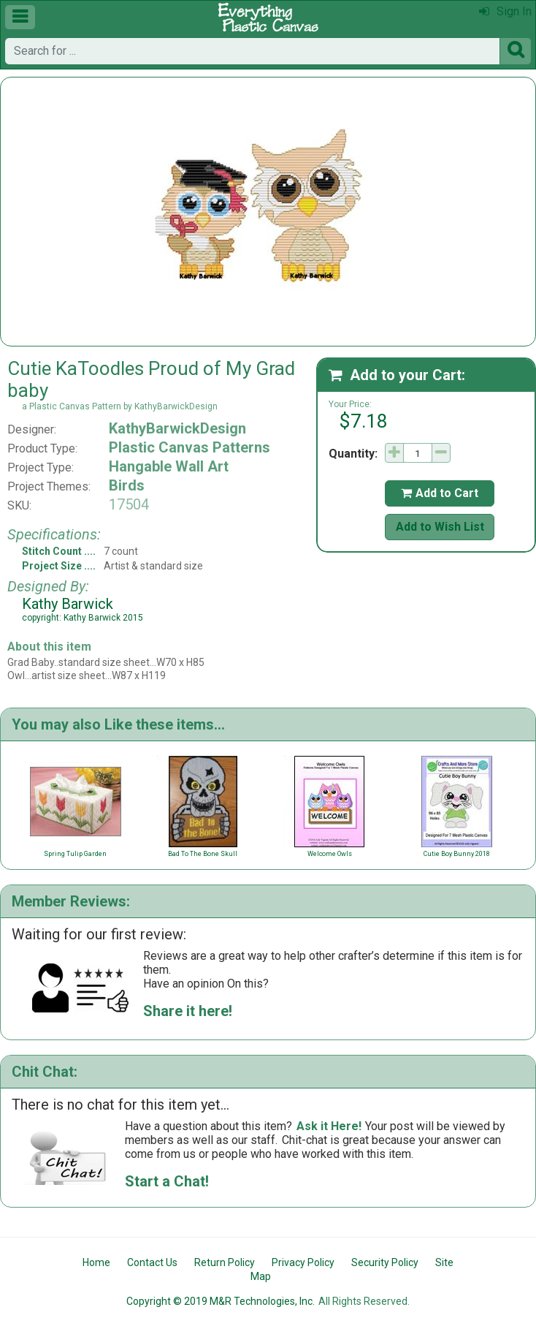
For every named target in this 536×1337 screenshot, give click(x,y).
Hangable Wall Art (169, 466)
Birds (127, 485)
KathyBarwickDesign (177, 428)
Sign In (505, 11)
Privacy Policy (303, 1262)
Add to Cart (439, 493)
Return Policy (224, 1262)
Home (96, 1262)
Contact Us (152, 1262)
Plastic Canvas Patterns (189, 447)
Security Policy (384, 1262)
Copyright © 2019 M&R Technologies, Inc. (220, 1301)
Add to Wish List (440, 527)
